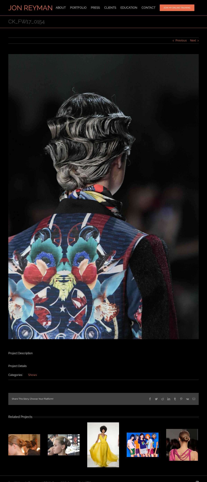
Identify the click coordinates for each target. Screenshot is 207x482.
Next (193, 40)
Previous (181, 40)
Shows (32, 375)
